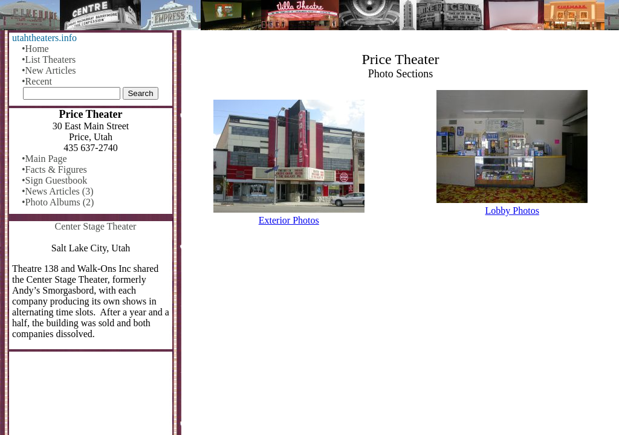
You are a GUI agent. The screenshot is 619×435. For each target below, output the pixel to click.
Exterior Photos (289, 220)
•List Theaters (49, 59)
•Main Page (44, 158)
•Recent (37, 81)
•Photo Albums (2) (58, 202)
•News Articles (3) (57, 191)
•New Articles (49, 70)
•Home (35, 49)
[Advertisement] (400, 334)
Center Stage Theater (96, 226)
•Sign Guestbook (54, 180)
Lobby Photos (512, 210)
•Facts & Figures (54, 169)
